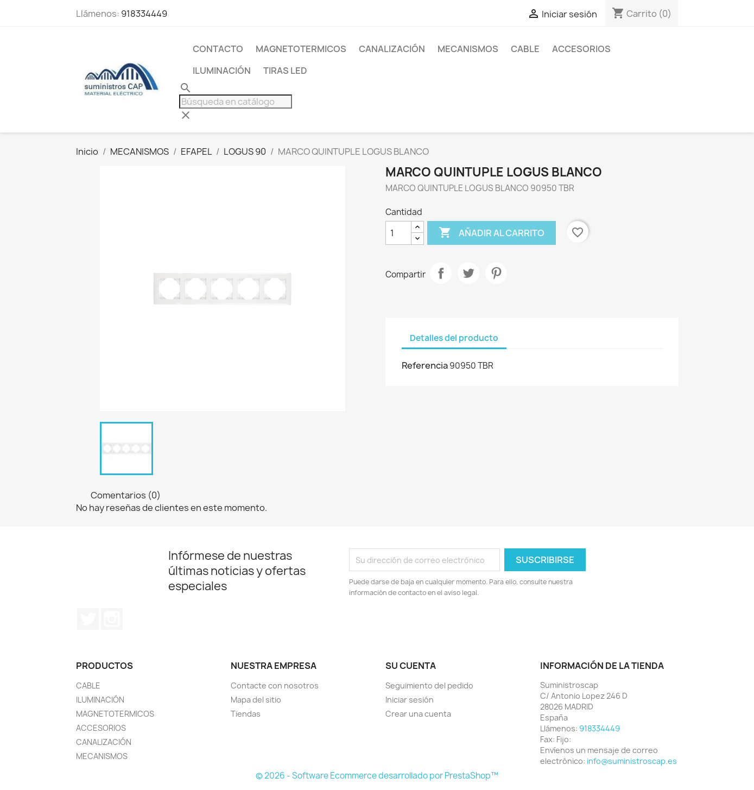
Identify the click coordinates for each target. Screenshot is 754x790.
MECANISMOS (468, 49)
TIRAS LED (285, 71)
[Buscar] (235, 101)
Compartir (441, 273)
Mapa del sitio (256, 699)
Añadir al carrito (491, 233)
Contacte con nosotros (275, 685)
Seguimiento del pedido (429, 685)
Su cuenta (410, 666)
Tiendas (246, 714)
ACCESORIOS (581, 49)
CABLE (525, 49)
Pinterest (496, 273)
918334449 (144, 14)
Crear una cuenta (418, 714)
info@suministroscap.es (632, 761)
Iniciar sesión (409, 699)
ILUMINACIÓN (222, 71)
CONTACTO (218, 49)
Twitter (88, 619)
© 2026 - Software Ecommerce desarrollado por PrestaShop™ (377, 775)
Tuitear (468, 273)
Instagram (112, 619)
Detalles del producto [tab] (454, 338)
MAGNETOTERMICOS (301, 49)
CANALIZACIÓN (392, 49)
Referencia (425, 365)
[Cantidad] (398, 233)
